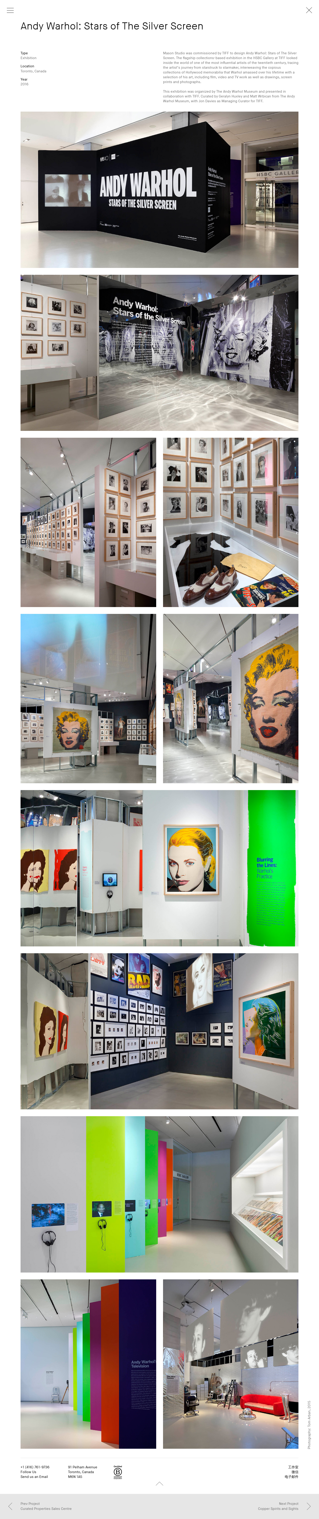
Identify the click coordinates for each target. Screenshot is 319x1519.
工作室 (293, 1467)
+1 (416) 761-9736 (35, 1467)
